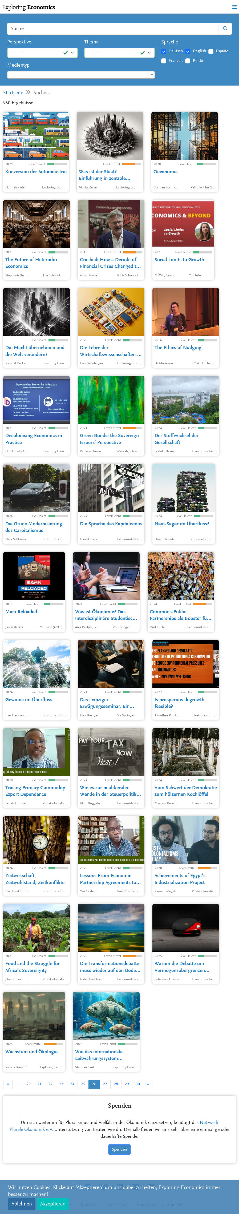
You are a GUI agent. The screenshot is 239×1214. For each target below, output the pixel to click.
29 (127, 1084)
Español (222, 51)
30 (138, 1084)
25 (83, 1084)
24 (72, 1084)
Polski (198, 61)
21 (39, 1084)
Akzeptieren (53, 1204)
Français (176, 61)
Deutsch (176, 51)
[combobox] (81, 75)
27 (105, 1084)
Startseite (13, 92)
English (199, 51)
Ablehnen (21, 1204)
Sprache (169, 42)
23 (61, 1084)
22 (50, 1084)
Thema (91, 42)
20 (28, 1084)
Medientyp (18, 65)
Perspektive (19, 42)
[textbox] (81, 75)
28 (116, 1084)
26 (94, 1084)
